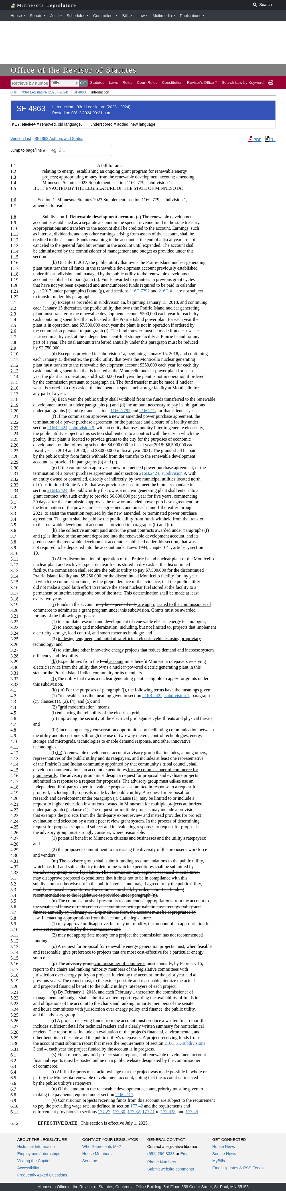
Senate (36, 15)
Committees (104, 15)
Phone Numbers (161, 1162)
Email (185, 1153)
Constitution (172, 82)
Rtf (270, 139)
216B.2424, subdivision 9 (70, 427)
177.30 (119, 1111)
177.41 (148, 1111)
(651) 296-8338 (161, 1153)
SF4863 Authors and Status (59, 138)
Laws (113, 82)
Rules (127, 82)
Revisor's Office (200, 82)
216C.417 (124, 1094)
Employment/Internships (38, 1153)
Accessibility (28, 1168)
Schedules (76, 15)
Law (141, 15)
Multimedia (162, 15)
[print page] (270, 82)
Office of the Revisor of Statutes (74, 70)
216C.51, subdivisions (185, 1043)
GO (83, 82)
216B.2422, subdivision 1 (165, 695)
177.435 (168, 1111)
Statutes (97, 82)
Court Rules (147, 82)
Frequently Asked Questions (42, 1175)
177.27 (104, 1111)
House (16, 15)
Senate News (224, 1153)
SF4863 (80, 92)
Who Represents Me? (101, 1146)
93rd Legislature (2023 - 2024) (45, 92)
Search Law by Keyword (243, 82)
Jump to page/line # (28, 150)
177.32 (133, 1111)
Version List (21, 138)
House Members (97, 1153)
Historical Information (36, 1146)
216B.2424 (57, 490)
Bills (126, 15)
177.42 (136, 1106)
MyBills (218, 1161)
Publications (191, 15)
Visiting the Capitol (33, 1161)
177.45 (192, 1111)
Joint (54, 15)
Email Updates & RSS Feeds (238, 1168)
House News (223, 1146)
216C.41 (166, 290)
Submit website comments (170, 1169)
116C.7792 (140, 290)
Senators (90, 1161)
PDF (254, 139)
